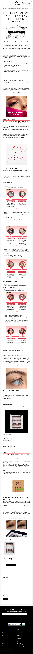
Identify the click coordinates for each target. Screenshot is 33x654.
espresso (7, 406)
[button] (4, 2)
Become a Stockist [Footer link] (5, 643)
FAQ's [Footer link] (18, 629)
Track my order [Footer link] (19, 632)
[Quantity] (4, 565)
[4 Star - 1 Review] (4, 555)
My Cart (31, 3)
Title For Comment (5, 577)
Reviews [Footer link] (3, 632)
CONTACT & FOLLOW (20, 640)
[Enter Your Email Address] (14, 614)
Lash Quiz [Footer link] (3, 631)
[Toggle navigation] (2, 3)
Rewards (26, 3)
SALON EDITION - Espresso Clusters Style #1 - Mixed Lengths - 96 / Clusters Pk (9, 559)
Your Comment (5, 580)
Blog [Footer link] (3, 635)
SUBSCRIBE (29, 614)
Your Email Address (5, 595)
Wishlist (29, 3)
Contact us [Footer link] (18, 635)
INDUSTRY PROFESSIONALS (6, 640)
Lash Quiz (23, 3)
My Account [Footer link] (19, 631)
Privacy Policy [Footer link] (19, 638)
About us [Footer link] (3, 629)
